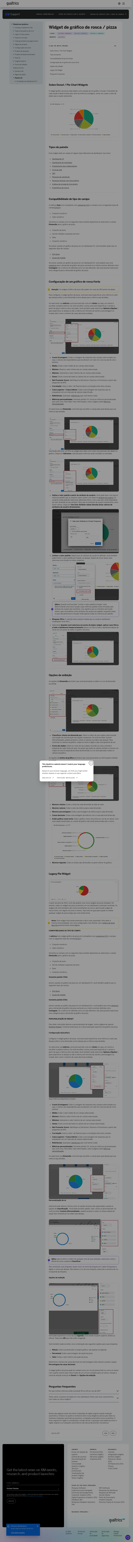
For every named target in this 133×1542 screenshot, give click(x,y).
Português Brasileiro (66, 778)
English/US (46, 778)
